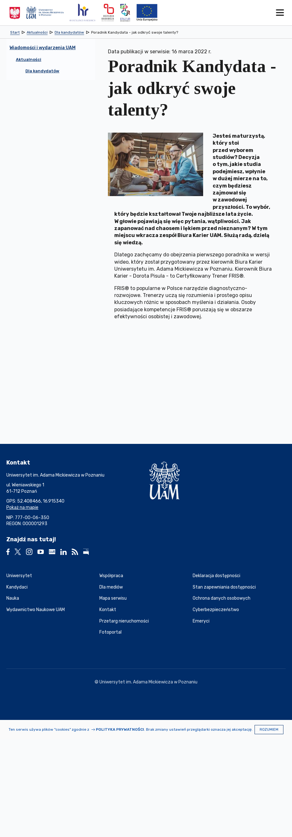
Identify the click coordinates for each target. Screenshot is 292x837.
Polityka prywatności (120, 729)
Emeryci (201, 621)
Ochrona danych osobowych (221, 598)
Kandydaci (17, 587)
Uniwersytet (19, 575)
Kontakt (107, 609)
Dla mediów (111, 587)
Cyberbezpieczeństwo (216, 609)
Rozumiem (269, 730)
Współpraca (111, 575)
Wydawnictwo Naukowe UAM (35, 609)
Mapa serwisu (113, 598)
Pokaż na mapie (22, 507)
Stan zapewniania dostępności (224, 587)
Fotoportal (110, 632)
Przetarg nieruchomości (124, 621)
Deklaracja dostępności (216, 575)
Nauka (12, 598)
